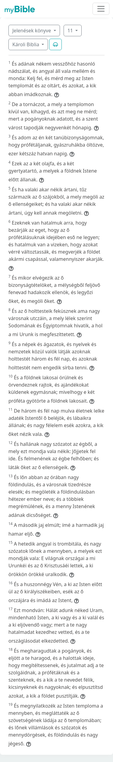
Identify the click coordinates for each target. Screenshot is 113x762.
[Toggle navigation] (101, 9)
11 (70, 30)
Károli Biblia (26, 44)
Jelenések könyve (32, 30)
